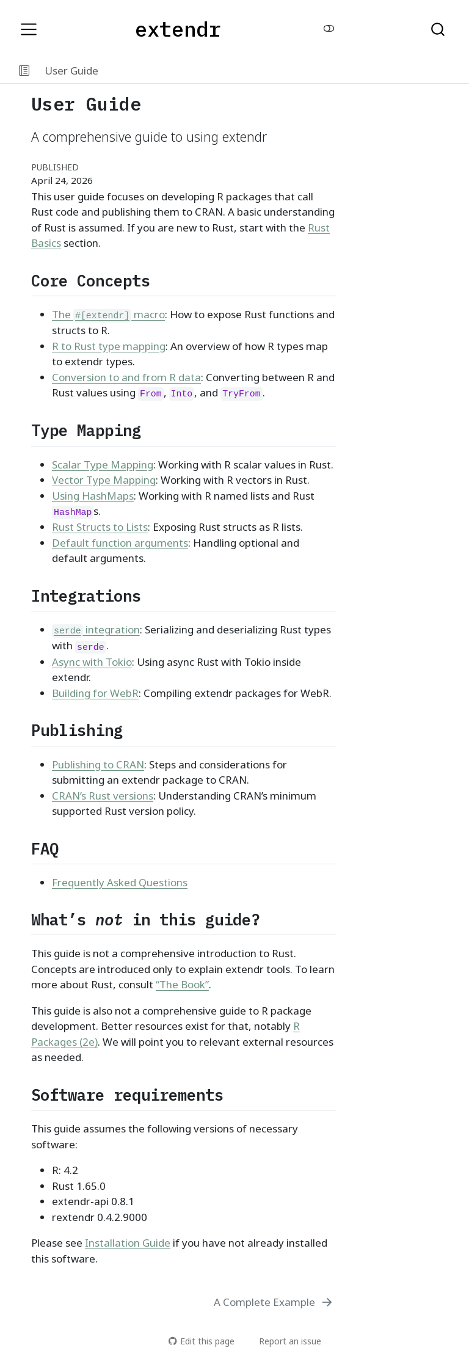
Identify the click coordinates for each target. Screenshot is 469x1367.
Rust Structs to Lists (100, 527)
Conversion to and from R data (126, 378)
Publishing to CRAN (98, 765)
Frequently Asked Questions (119, 883)
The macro (108, 315)
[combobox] (438, 29)
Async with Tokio (92, 662)
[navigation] (285, 71)
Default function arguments (120, 543)
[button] (24, 71)
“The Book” (182, 985)
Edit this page (201, 1341)
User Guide (71, 71)
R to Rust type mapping (108, 347)
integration (96, 630)
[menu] (28, 29)
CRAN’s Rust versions (102, 796)
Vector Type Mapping (104, 480)
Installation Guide (127, 1243)
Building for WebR (95, 694)
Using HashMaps (93, 496)
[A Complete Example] (274, 1302)
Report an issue (284, 1341)
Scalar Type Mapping (102, 465)
